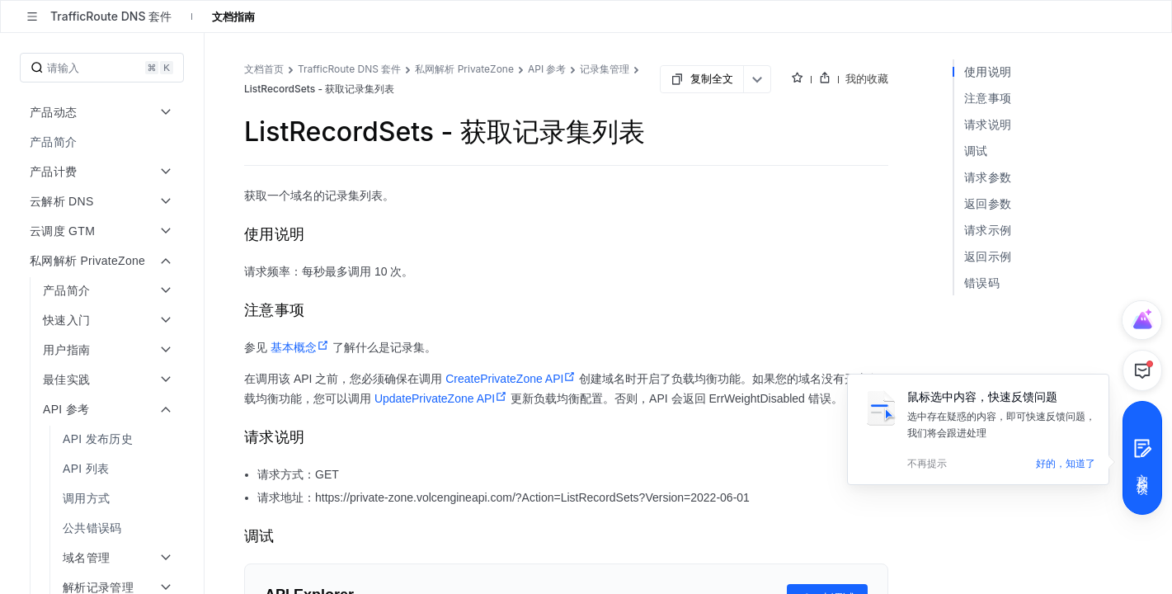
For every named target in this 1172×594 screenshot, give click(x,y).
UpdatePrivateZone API (440, 398)
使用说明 (987, 71)
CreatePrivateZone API (510, 378)
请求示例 (987, 230)
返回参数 (987, 203)
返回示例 (987, 256)
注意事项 (987, 98)
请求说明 (987, 124)
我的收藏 (866, 78)
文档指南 (233, 16)
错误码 (982, 283)
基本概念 (300, 347)
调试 (976, 151)
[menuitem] (103, 142)
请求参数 (987, 177)
